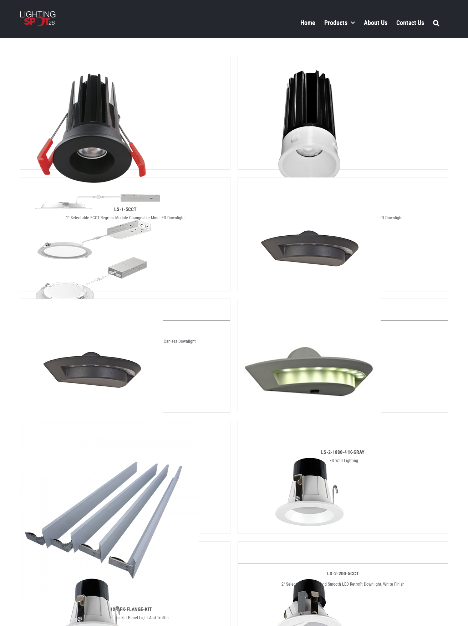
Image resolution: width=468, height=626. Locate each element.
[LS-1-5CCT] (91, 62)
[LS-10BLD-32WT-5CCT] (91, 183)
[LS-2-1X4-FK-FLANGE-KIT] (109, 426)
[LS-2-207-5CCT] (309, 548)
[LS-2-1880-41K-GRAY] (309, 305)
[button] (436, 22)
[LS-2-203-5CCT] (91, 548)
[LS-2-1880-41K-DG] (91, 305)
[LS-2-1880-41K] (309, 183)
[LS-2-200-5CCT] (309, 426)
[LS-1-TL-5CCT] (309, 62)
